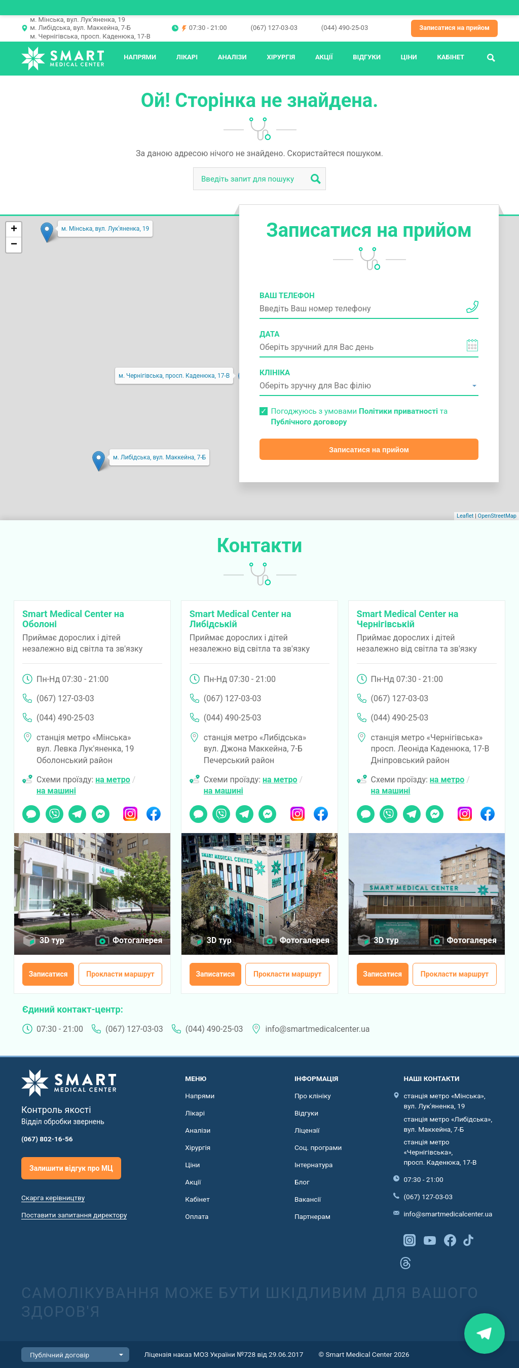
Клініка (275, 372)
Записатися (48, 974)
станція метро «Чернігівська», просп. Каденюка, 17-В (439, 1152)
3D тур (52, 940)
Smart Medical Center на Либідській (240, 618)
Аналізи (232, 57)
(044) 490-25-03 (344, 27)
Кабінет (450, 57)
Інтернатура (313, 1165)
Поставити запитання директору (74, 1215)
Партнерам (312, 1216)
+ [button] (14, 229)
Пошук (491, 57)
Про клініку (312, 1096)
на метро (112, 779)
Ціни (409, 57)
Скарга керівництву (53, 1198)
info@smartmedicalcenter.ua (318, 1029)
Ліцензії (307, 1130)
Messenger (100, 811)
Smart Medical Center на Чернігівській (408, 618)
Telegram (77, 811)
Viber (54, 811)
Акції (324, 57)
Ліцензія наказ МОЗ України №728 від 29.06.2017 (224, 1354)
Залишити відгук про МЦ (71, 1168)
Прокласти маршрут (120, 974)
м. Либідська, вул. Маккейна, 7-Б (80, 27)
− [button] (14, 245)
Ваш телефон (287, 295)
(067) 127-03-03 (273, 27)
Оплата (196, 1216)
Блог (302, 1182)
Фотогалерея (137, 940)
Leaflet (465, 516)
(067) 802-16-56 (47, 1139)
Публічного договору (309, 421)
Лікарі (187, 57)
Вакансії (307, 1199)
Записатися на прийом (454, 27)
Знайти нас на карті (484, 1333)
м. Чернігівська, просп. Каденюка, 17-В (90, 36)
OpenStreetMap (497, 516)
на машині (56, 791)
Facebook (153, 811)
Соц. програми (318, 1147)
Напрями (140, 57)
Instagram (130, 811)
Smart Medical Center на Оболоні (73, 618)
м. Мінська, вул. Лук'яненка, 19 (77, 19)
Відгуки (367, 57)
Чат (28, 811)
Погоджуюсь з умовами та (359, 416)
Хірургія (281, 57)
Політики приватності (398, 411)
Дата (270, 334)
